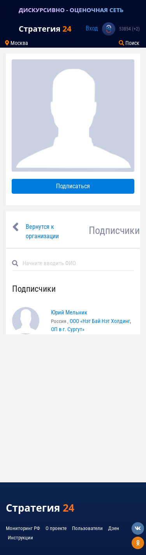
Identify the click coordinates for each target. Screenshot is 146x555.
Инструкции (20, 538)
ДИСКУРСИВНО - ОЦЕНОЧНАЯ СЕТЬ (71, 10)
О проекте (56, 528)
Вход (92, 28)
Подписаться (73, 186)
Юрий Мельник (69, 312)
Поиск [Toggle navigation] (129, 43)
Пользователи (87, 528)
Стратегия (45, 28)
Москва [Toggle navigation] (16, 43)
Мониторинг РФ (23, 528)
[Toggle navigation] (9, 9)
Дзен (113, 528)
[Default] (76, 263)
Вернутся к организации (42, 231)
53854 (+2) (129, 29)
